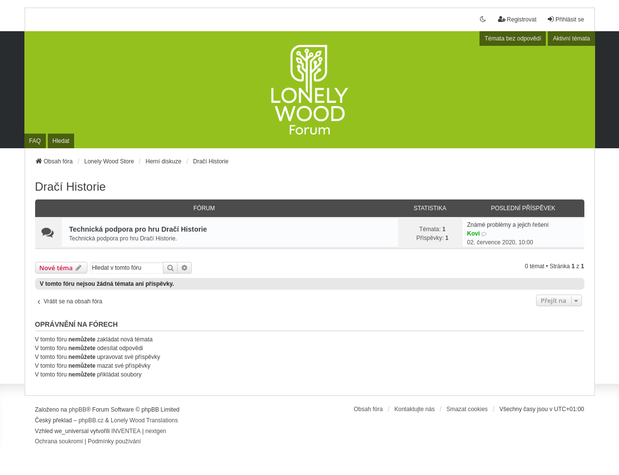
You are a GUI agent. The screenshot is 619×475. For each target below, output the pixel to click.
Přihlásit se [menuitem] (565, 19)
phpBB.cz (91, 420)
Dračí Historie (70, 186)
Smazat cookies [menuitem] (467, 409)
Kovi (473, 233)
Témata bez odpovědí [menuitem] (512, 38)
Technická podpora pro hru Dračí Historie (138, 229)
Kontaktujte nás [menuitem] (415, 409)
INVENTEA (125, 431)
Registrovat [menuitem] (517, 19)
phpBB (77, 409)
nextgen (155, 431)
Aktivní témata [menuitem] (571, 38)
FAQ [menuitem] (35, 141)
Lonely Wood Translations (144, 420)
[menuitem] (59, 441)
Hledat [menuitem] (61, 141)
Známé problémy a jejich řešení (508, 224)
